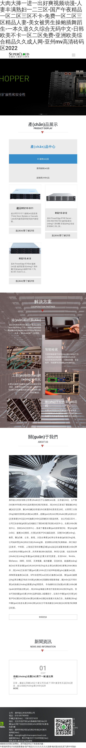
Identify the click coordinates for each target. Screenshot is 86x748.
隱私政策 (13, 741)
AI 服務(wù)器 (43, 159)
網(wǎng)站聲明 (25, 741)
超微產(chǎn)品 (43, 178)
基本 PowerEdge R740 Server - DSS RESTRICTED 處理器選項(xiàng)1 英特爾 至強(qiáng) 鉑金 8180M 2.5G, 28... (60, 222)
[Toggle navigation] (73, 55)
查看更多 (43, 617)
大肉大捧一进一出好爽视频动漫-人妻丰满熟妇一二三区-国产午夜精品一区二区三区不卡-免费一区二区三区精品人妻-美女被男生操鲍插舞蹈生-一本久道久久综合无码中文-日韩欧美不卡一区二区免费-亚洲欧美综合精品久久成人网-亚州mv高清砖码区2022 (42, 25)
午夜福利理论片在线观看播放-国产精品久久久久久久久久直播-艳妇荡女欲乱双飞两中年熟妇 (38, 746)
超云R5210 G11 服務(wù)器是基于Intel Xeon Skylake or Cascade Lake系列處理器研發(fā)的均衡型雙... (25, 217)
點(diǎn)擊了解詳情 (25, 230)
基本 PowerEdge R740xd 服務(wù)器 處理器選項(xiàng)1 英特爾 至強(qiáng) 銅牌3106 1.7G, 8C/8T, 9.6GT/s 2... (24, 268)
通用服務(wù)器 (43, 168)
